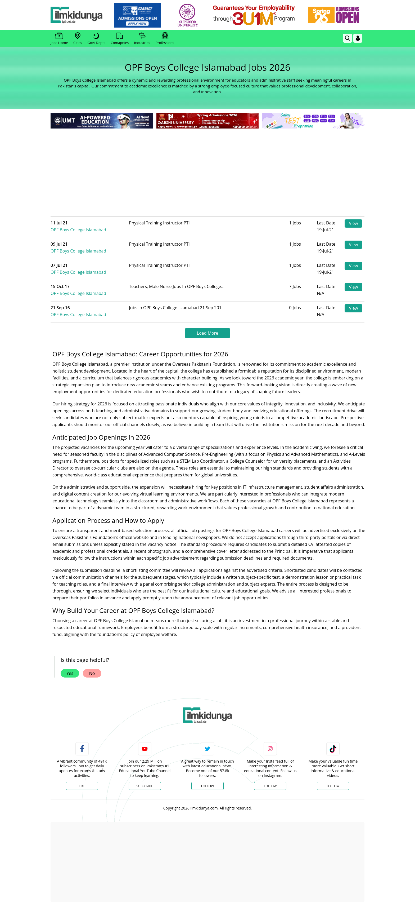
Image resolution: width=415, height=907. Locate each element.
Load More (207, 333)
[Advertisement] (207, 169)
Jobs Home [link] (59, 38)
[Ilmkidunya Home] (80, 15)
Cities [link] (77, 38)
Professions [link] (165, 38)
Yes (69, 673)
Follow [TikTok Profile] (333, 786)
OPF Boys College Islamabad (90, 226)
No (92, 673)
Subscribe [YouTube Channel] (145, 786)
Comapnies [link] (120, 38)
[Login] (357, 38)
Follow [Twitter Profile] (207, 786)
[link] (140, 15)
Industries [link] (142, 38)
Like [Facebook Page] (82, 786)
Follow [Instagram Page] (270, 786)
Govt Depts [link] (96, 38)
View (353, 224)
